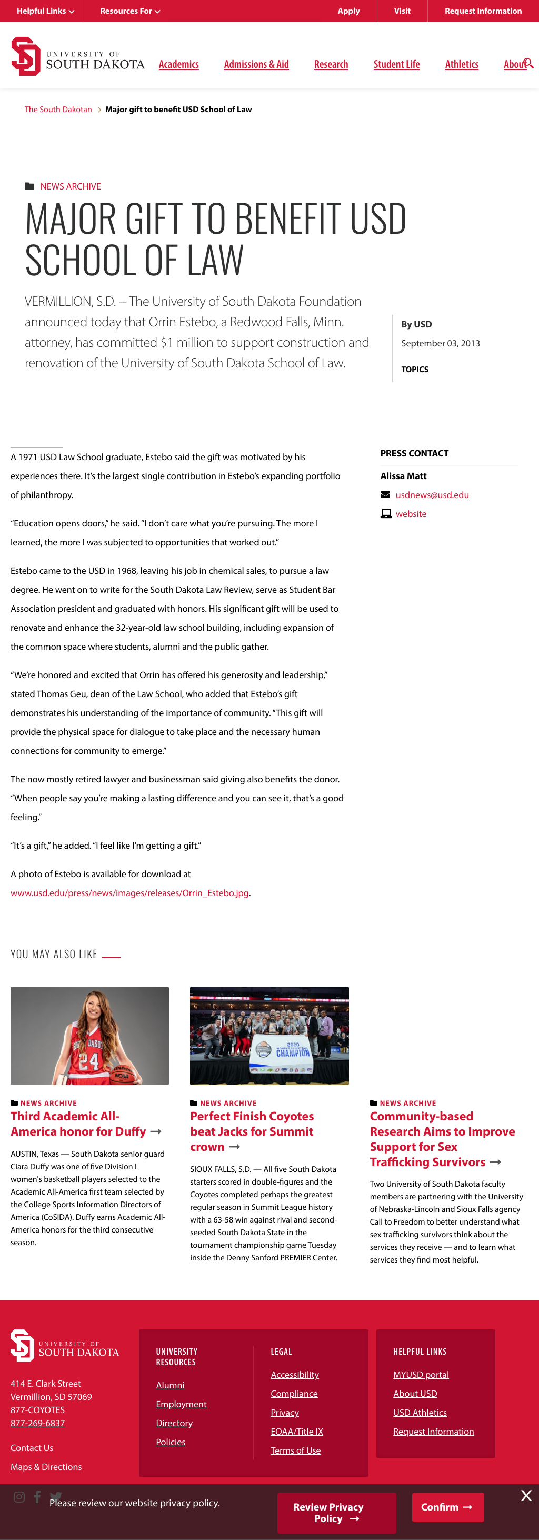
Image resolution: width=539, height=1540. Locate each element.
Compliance (294, 1393)
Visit (402, 11)
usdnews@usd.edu (433, 495)
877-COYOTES (38, 1410)
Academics (179, 63)
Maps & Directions (46, 1466)
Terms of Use (296, 1450)
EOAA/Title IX (297, 1431)
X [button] (526, 1496)
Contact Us (32, 1448)
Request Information (483, 11)
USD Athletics (420, 1412)
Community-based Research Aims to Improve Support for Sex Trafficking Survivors (442, 1139)
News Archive (71, 186)
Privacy (285, 1412)
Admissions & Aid (256, 63)
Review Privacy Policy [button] (328, 1513)
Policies (170, 1442)
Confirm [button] (439, 1507)
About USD (415, 1393)
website (411, 514)
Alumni (170, 1385)
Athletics (461, 63)
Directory (174, 1423)
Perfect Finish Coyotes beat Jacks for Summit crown (252, 1131)
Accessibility (295, 1374)
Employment (181, 1404)
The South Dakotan (58, 109)
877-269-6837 (38, 1423)
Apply (349, 11)
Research (331, 63)
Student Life (397, 63)
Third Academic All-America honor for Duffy (78, 1124)
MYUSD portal (421, 1374)
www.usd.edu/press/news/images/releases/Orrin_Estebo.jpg (130, 893)
